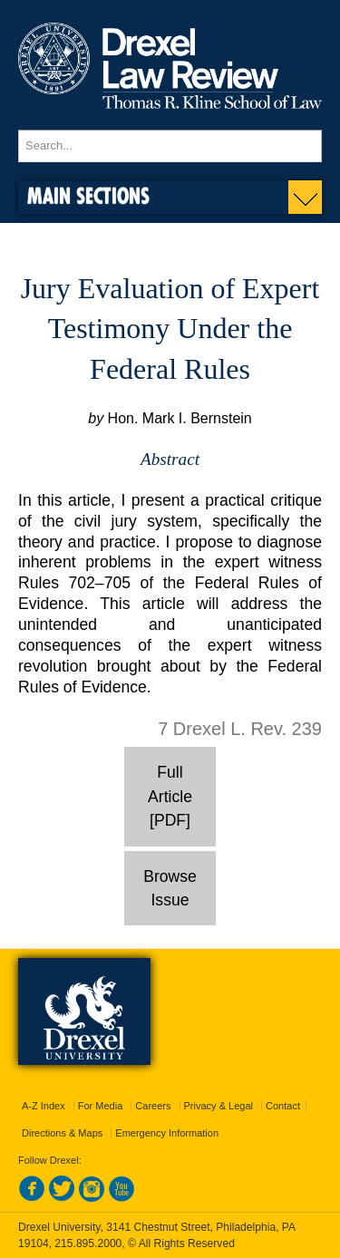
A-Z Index (43, 1105)
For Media (100, 1105)
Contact (283, 1105)
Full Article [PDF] (170, 796)
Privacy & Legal (218, 1105)
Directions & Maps (62, 1132)
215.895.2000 (87, 1243)
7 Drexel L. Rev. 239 (240, 729)
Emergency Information (167, 1132)
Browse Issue (170, 888)
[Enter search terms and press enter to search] (170, 146)
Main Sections (88, 195)
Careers (152, 1105)
